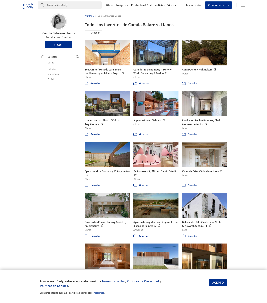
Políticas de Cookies (54, 286)
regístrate (99, 292)
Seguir (58, 45)
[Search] (74, 5)
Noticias (160, 5)
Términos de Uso (113, 281)
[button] (93, 32)
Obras (109, 5)
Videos (171, 5)
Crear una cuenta (218, 5)
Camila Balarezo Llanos (58, 33)
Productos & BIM (141, 5)
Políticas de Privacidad (143, 281)
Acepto (218, 282)
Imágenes (122, 5)
